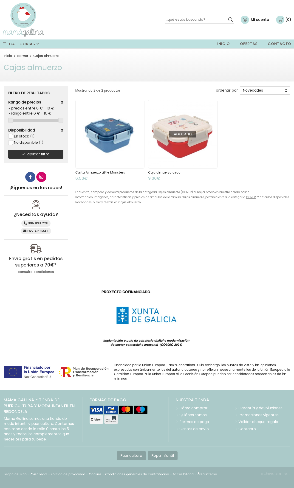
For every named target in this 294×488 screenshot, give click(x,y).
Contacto (247, 429)
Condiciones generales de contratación (137, 474)
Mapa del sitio (16, 474)
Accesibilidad (183, 474)
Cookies (95, 474)
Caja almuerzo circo (164, 172)
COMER (251, 197)
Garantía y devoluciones (260, 408)
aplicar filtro (38, 154)
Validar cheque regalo (258, 421)
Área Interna (207, 474)
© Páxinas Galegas (275, 474)
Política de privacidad (68, 474)
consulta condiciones (36, 272)
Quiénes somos (193, 415)
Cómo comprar (193, 408)
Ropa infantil (162, 455)
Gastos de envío (194, 429)
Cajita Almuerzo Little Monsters (100, 172)
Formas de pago (194, 421)
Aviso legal (38, 474)
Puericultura (131, 455)
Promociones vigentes (258, 415)
